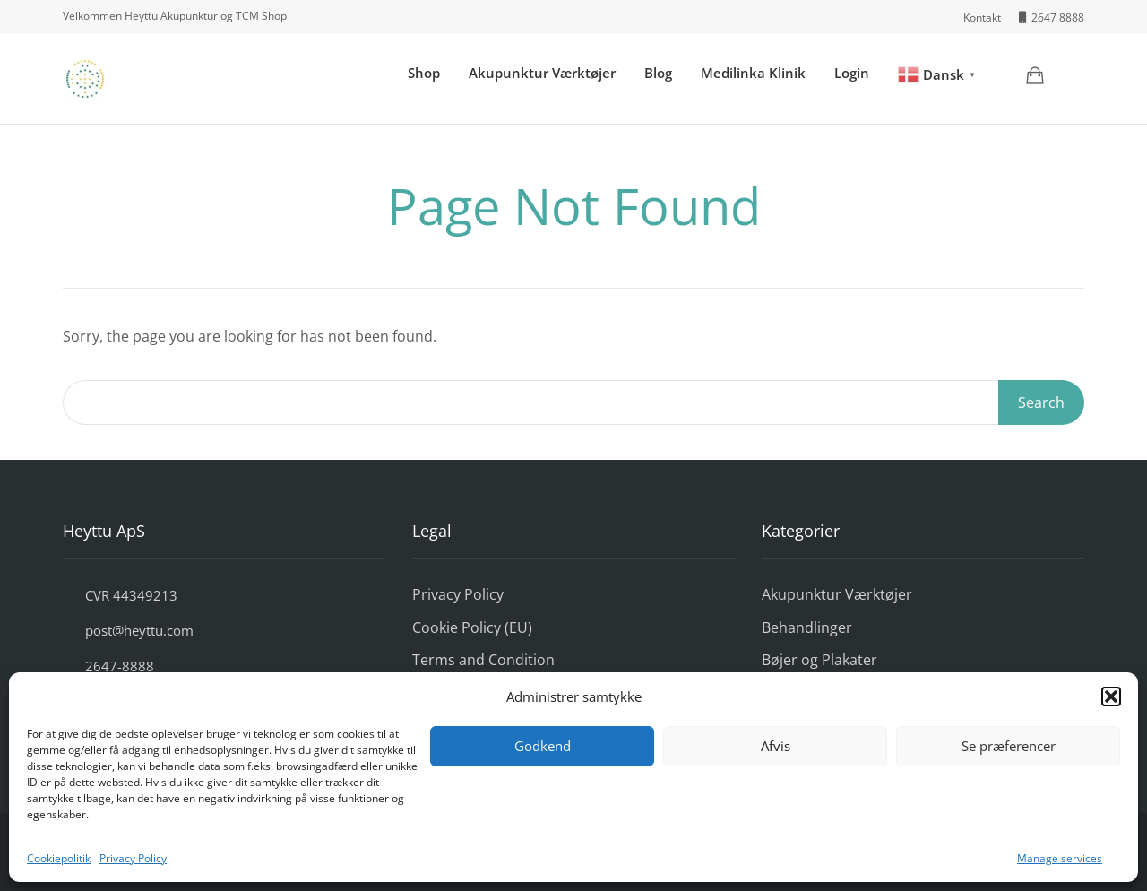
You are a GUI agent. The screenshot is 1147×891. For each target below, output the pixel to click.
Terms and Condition (483, 660)
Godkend (542, 746)
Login (851, 73)
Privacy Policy (133, 858)
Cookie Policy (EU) (472, 627)
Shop (424, 73)
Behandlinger (807, 627)
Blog (658, 73)
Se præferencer (1009, 746)
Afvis (775, 746)
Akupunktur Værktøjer (542, 73)
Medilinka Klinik (753, 73)
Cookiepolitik (59, 858)
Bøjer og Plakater (819, 660)
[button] (1111, 696)
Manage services (1059, 858)
